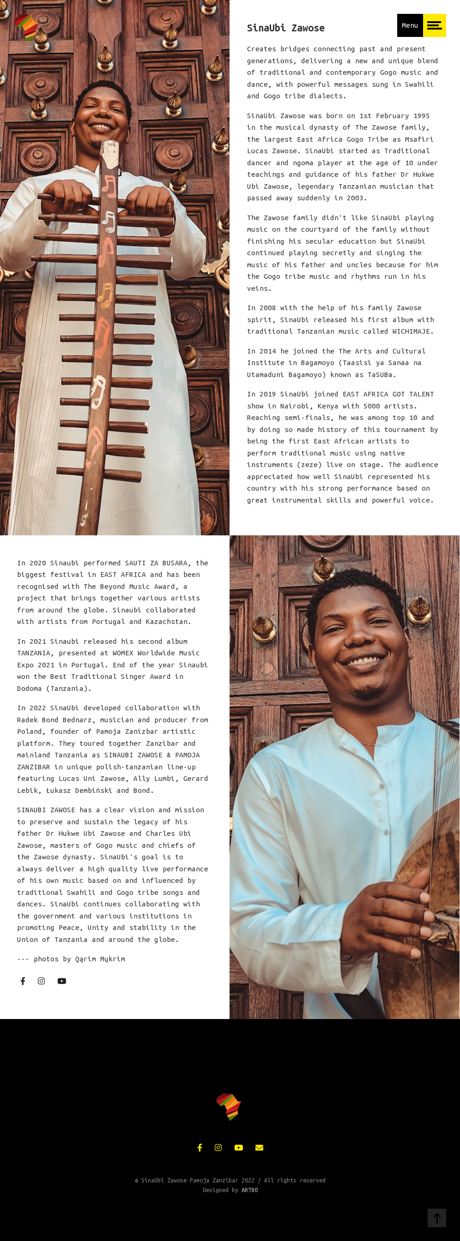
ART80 (250, 1190)
